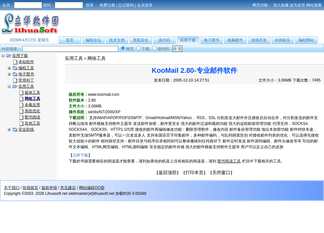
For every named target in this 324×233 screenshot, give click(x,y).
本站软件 (26, 62)
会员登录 (145, 5)
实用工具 (26, 86)
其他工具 (32, 123)
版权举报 (49, 187)
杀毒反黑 (32, 105)
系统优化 (32, 111)
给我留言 (30, 187)
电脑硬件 (235, 40)
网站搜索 (314, 5)
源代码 (164, 40)
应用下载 (188, 40)
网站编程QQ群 (92, 187)
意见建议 (68, 187)
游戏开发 (259, 40)
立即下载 (80, 155)
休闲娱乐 (282, 40)
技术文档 (117, 40)
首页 (70, 40)
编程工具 (26, 68)
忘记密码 (126, 5)
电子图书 (211, 40)
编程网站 (306, 40)
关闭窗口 (221, 172)
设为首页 (297, 5)
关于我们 (11, 187)
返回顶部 (167, 172)
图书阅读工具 (229, 161)
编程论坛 (93, 40)
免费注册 (107, 5)
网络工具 (96, 58)
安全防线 (26, 129)
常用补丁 (26, 80)
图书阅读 (32, 117)
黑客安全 (140, 40)
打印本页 (194, 172)
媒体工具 (32, 92)
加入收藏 (281, 5)
